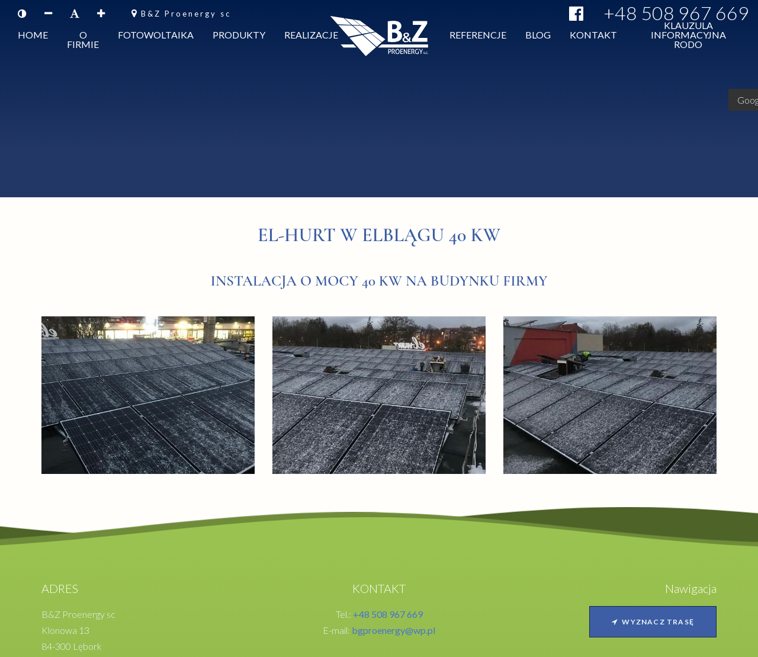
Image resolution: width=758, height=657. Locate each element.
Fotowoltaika (156, 37)
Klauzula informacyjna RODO (688, 37)
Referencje (477, 37)
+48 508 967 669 (676, 12)
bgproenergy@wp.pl (393, 630)
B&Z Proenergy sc (186, 13)
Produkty (239, 37)
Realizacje (311, 37)
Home (33, 37)
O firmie (83, 41)
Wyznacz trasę (653, 621)
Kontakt (593, 37)
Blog (538, 37)
